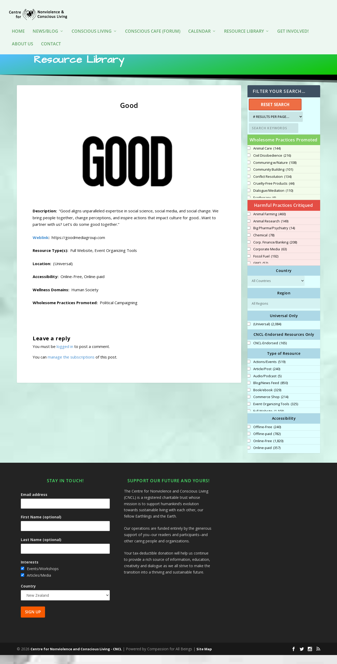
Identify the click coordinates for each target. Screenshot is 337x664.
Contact (51, 36)
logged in (65, 355)
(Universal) (267, 333)
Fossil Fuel (265, 265)
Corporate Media (270, 258)
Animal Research (270, 230)
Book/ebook (267, 399)
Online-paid (266, 457)
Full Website (268, 420)
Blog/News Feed (270, 392)
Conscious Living (92, 23)
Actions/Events (269, 371)
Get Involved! (293, 23)
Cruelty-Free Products (273, 192)
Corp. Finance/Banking (275, 251)
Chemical (263, 244)
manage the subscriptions (71, 366)
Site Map (204, 658)
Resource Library (244, 23)
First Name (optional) (41, 525)
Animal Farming (269, 223)
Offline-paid (267, 443)
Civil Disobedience (272, 165)
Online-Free (268, 450)
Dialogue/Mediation (273, 200)
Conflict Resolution (272, 186)
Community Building (273, 178)
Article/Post (266, 378)
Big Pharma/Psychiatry (274, 237)
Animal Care (267, 157)
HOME (18, 23)
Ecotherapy (264, 207)
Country (28, 595)
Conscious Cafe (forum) (152, 23)
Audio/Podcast (267, 385)
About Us (22, 36)
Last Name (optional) (41, 548)
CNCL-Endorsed (270, 352)
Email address (34, 503)
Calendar (199, 23)
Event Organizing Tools (275, 413)
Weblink (40, 246)
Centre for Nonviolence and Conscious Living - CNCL (76, 658)
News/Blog (45, 23)
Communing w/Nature (274, 172)
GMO (260, 272)
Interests (29, 571)
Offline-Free (267, 436)
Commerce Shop (270, 406)
